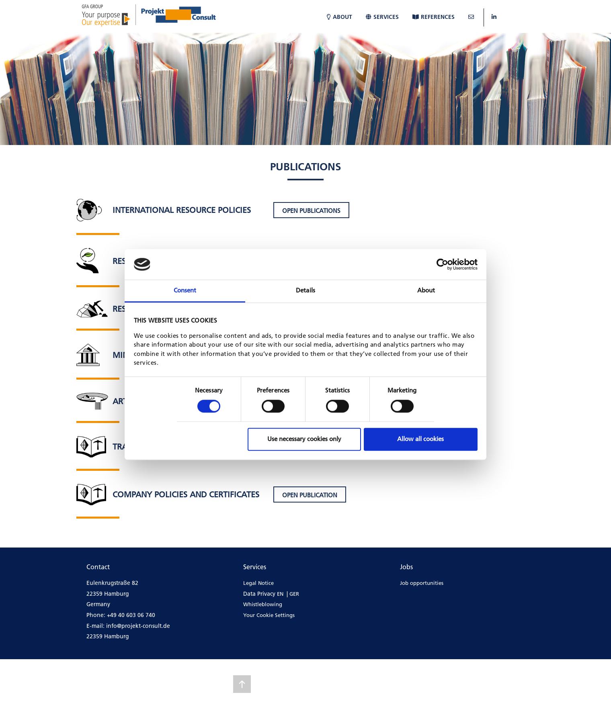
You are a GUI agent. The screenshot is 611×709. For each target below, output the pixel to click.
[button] (311, 210)
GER (294, 593)
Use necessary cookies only (304, 439)
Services (382, 16)
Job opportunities (421, 583)
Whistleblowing (262, 604)
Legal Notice (258, 583)
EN (280, 593)
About (339, 16)
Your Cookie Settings (269, 615)
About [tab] (426, 290)
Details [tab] (305, 290)
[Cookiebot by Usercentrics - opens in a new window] (442, 264)
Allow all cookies (420, 439)
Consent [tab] (185, 290)
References (433, 16)
